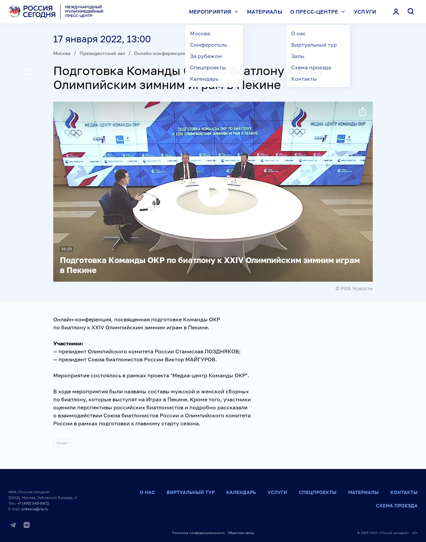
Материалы (264, 11)
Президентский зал (102, 53)
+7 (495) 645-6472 (33, 503)
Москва (62, 53)
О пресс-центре (319, 12)
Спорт (62, 443)
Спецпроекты (317, 492)
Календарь (241, 492)
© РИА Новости (354, 288)
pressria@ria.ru (35, 509)
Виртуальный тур (191, 492)
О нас (147, 492)
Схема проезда (397, 505)
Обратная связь (241, 533)
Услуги (365, 11)
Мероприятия (215, 12)
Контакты (404, 492)
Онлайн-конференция (159, 53)
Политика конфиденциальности (198, 533)
